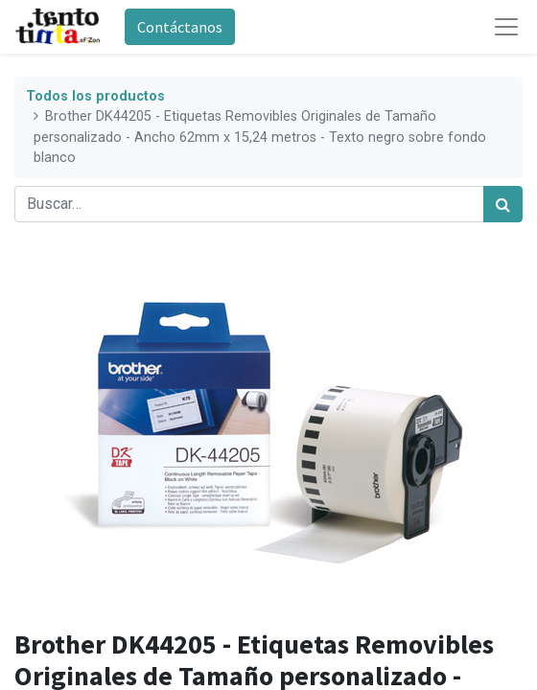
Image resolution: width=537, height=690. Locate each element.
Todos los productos (95, 96)
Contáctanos (179, 26)
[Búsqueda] (503, 204)
